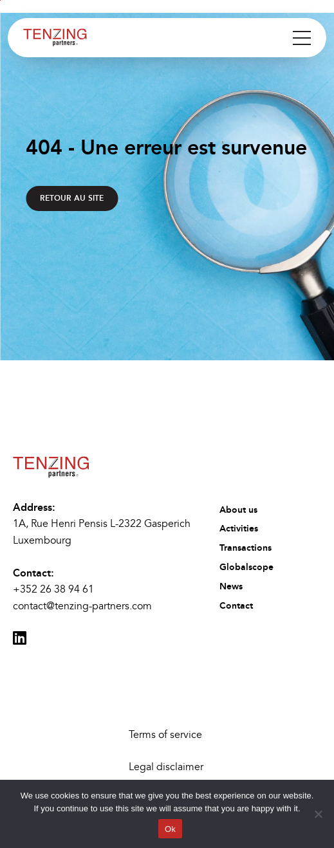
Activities (238, 528)
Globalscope (246, 567)
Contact (236, 605)
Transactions (245, 547)
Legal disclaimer (166, 766)
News (231, 586)
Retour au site (72, 198)
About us (238, 509)
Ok (170, 829)
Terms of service (165, 734)
